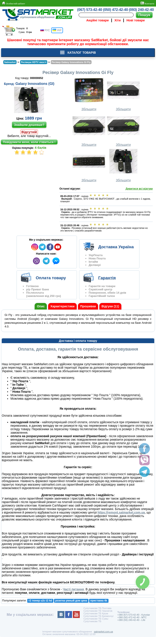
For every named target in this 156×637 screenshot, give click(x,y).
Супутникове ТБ (92, 621)
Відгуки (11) (110, 306)
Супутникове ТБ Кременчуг (98, 616)
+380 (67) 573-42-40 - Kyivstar (133, 614)
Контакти (147, 3)
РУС (45, 30)
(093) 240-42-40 (141, 10)
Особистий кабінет (13, 3)
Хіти (117, 20)
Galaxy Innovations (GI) (34, 84)
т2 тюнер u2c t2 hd (40, 600)
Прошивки (88, 306)
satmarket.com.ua (103, 631)
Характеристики (62, 306)
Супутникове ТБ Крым (95, 613)
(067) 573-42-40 (89, 10)
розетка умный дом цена (71, 600)
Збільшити (89, 94)
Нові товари (136, 20)
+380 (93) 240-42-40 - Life (131, 620)
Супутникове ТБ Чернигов (97, 611)
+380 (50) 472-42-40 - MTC (132, 617)
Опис (41, 306)
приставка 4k (98, 600)
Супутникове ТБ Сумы (95, 618)
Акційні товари (97, 20)
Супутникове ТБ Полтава (97, 608)
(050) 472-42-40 (115, 10)
